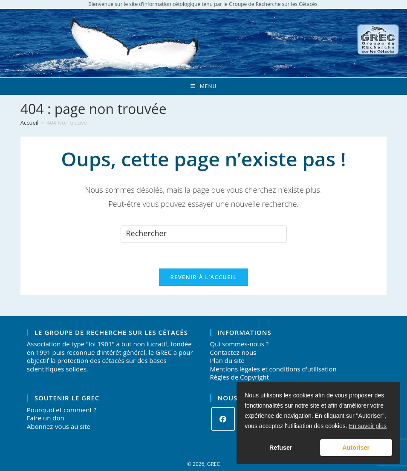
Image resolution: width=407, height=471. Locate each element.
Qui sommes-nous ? (239, 344)
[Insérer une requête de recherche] (204, 234)
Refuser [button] (280, 447)
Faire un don (45, 418)
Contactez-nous (233, 352)
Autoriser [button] (355, 447)
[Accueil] (29, 122)
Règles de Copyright (239, 377)
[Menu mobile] (203, 86)
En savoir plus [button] (368, 425)
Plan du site (227, 360)
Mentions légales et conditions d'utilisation (273, 369)
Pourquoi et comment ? (61, 409)
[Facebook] (223, 419)
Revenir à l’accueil (203, 277)
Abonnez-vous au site (58, 426)
